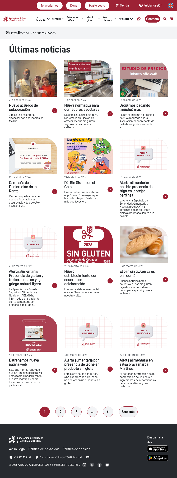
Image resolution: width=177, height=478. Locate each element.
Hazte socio (97, 5)
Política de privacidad (44, 449)
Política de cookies (76, 449)
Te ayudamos (49, 5)
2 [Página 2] (60, 411)
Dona (73, 5)
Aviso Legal (17, 449)
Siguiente (128, 411)
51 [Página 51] (108, 411)
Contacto (152, 18)
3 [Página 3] (76, 411)
